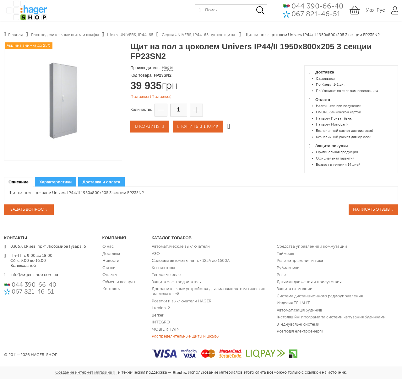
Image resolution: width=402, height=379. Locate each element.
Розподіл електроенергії (300, 331)
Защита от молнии (294, 289)
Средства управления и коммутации (312, 247)
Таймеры (285, 254)
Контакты (111, 289)
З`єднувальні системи (298, 324)
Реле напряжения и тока (300, 261)
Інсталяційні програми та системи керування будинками (331, 317)
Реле (281, 275)
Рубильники (288, 268)
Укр (369, 12)
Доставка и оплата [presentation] (101, 182)
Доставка (111, 254)
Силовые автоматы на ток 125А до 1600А (191, 261)
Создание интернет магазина (83, 372)
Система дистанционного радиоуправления (320, 296)
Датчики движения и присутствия (309, 282)
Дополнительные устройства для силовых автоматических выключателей (208, 291)
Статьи (109, 268)
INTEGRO (161, 322)
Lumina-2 (161, 308)
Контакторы (163, 268)
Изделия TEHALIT (293, 303)
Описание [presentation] (18, 182)
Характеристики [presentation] (55, 182)
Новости (110, 261)
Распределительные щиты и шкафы (186, 336)
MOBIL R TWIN (166, 329)
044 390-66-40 (317, 8)
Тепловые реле (166, 275)
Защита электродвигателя (176, 282)
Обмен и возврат (118, 282)
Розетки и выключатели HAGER (181, 301)
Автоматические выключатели (181, 247)
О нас (108, 247)
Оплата (109, 275)
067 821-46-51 (315, 16)
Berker (158, 315)
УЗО (156, 254)
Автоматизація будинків (299, 310)
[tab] (18, 182)
